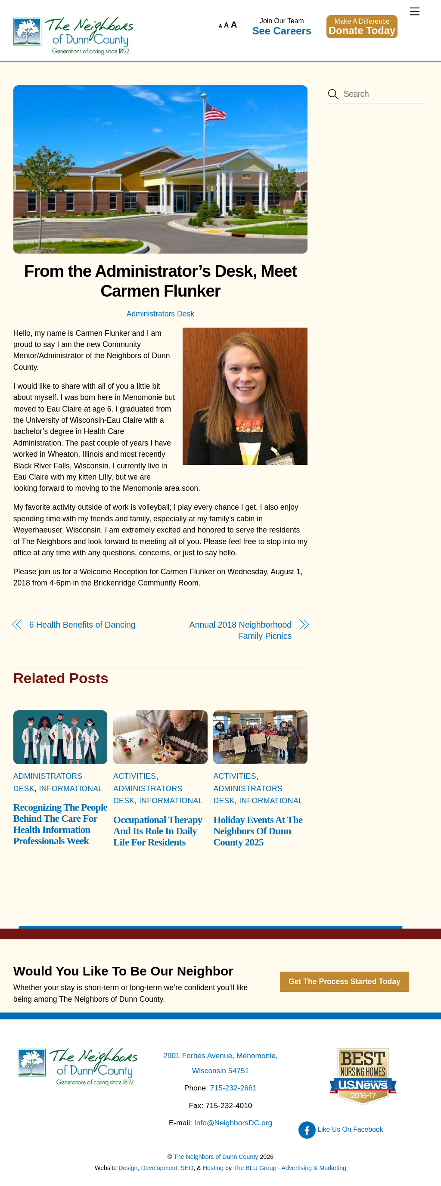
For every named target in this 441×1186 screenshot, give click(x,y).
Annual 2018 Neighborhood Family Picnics (240, 630)
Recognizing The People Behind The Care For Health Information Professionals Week (60, 824)
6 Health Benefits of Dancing (82, 624)
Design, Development (147, 1167)
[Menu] (414, 11)
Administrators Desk (160, 314)
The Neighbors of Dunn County (216, 1156)
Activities (134, 776)
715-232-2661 (233, 1088)
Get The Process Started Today (345, 981)
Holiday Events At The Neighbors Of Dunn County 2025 (257, 831)
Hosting (213, 1167)
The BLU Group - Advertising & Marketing (289, 1167)
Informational (71, 788)
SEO (186, 1167)
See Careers (281, 31)
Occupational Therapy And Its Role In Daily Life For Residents (157, 831)
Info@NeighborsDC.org (233, 1122)
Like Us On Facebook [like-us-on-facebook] (340, 1129)
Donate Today (362, 30)
